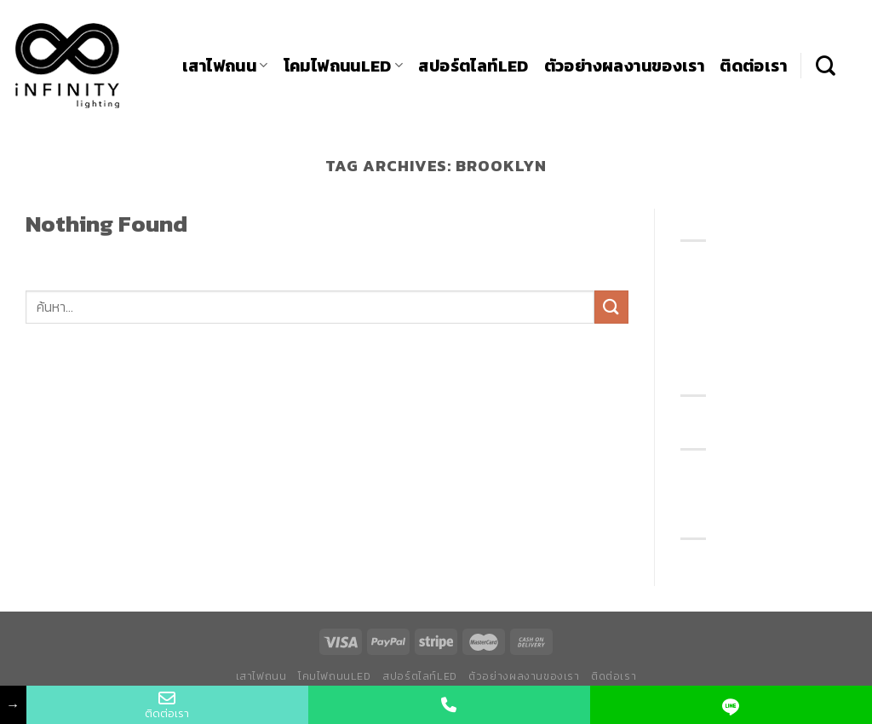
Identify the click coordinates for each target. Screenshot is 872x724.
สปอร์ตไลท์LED (473, 66)
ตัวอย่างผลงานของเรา (624, 66)
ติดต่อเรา (753, 66)
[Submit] (611, 307)
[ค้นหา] (825, 65)
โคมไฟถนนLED (344, 66)
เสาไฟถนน (225, 66)
